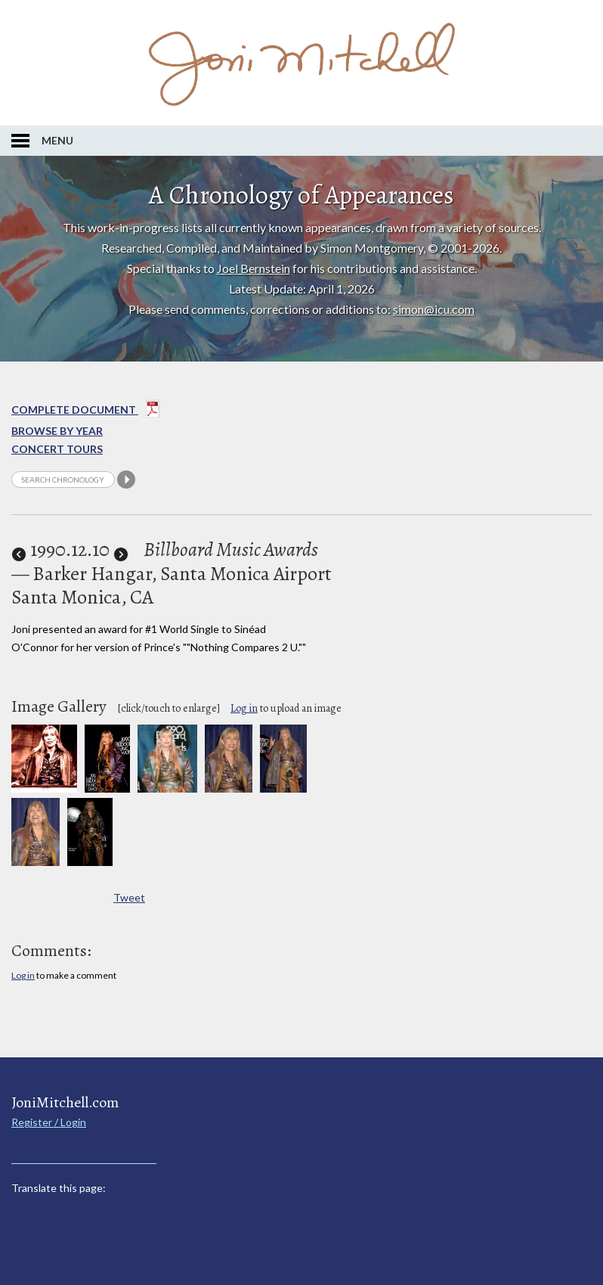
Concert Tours (57, 448)
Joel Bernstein (253, 268)
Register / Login (48, 1122)
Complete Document (85, 411)
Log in (244, 708)
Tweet (129, 897)
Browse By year (57, 430)
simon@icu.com (434, 309)
